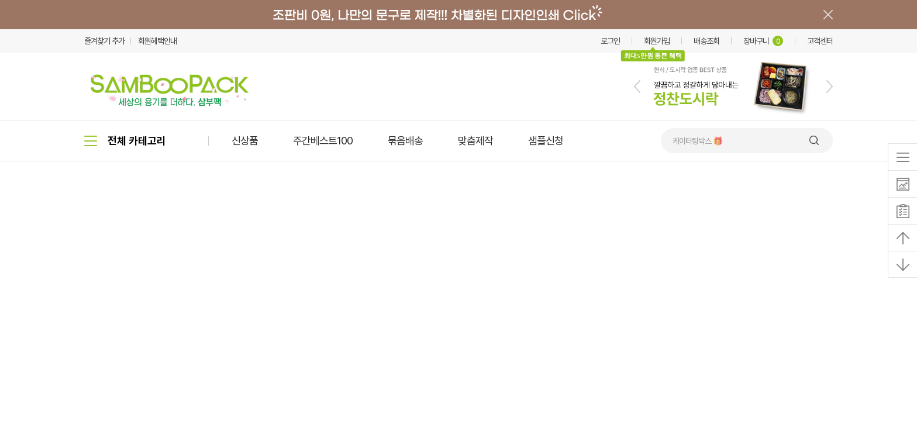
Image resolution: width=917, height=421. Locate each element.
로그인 (610, 41)
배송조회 (706, 41)
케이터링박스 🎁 (697, 141)
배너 (458, 14)
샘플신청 (545, 140)
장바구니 (763, 41)
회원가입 (657, 41)
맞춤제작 (475, 140)
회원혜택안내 (157, 41)
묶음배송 (405, 140)
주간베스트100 (323, 140)
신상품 (245, 140)
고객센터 (820, 41)
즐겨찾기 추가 (104, 41)
